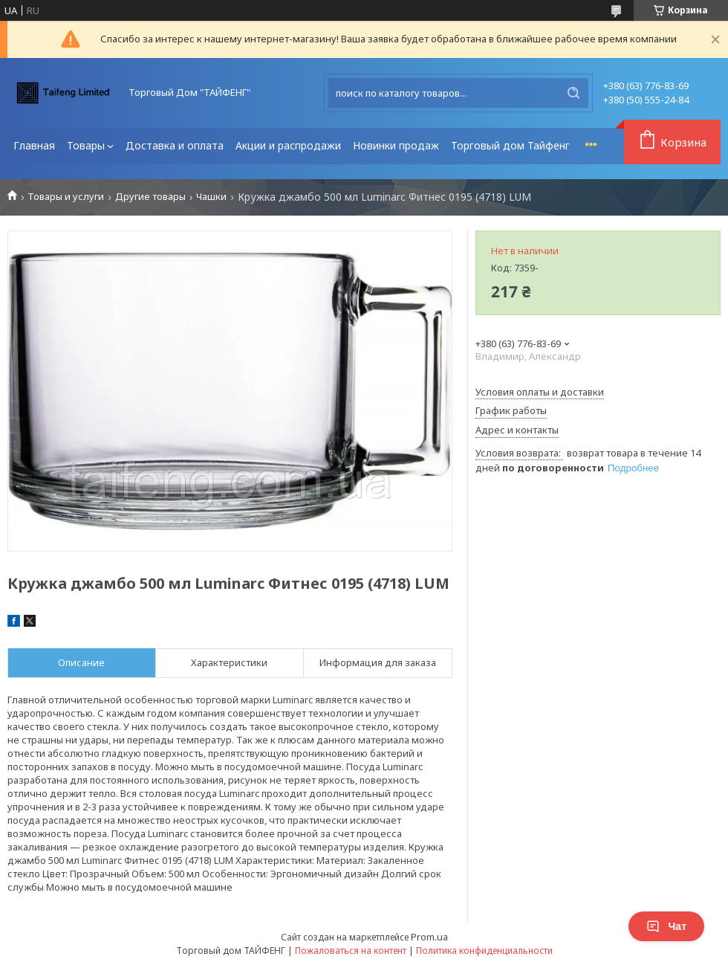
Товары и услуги (65, 196)
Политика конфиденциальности (484, 950)
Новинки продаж (396, 145)
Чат (666, 926)
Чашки (211, 196)
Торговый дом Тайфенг (510, 145)
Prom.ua (429, 936)
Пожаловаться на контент (350, 950)
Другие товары (150, 196)
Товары (86, 145)
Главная (34, 145)
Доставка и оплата (175, 145)
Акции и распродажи (288, 145)
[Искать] (573, 93)
